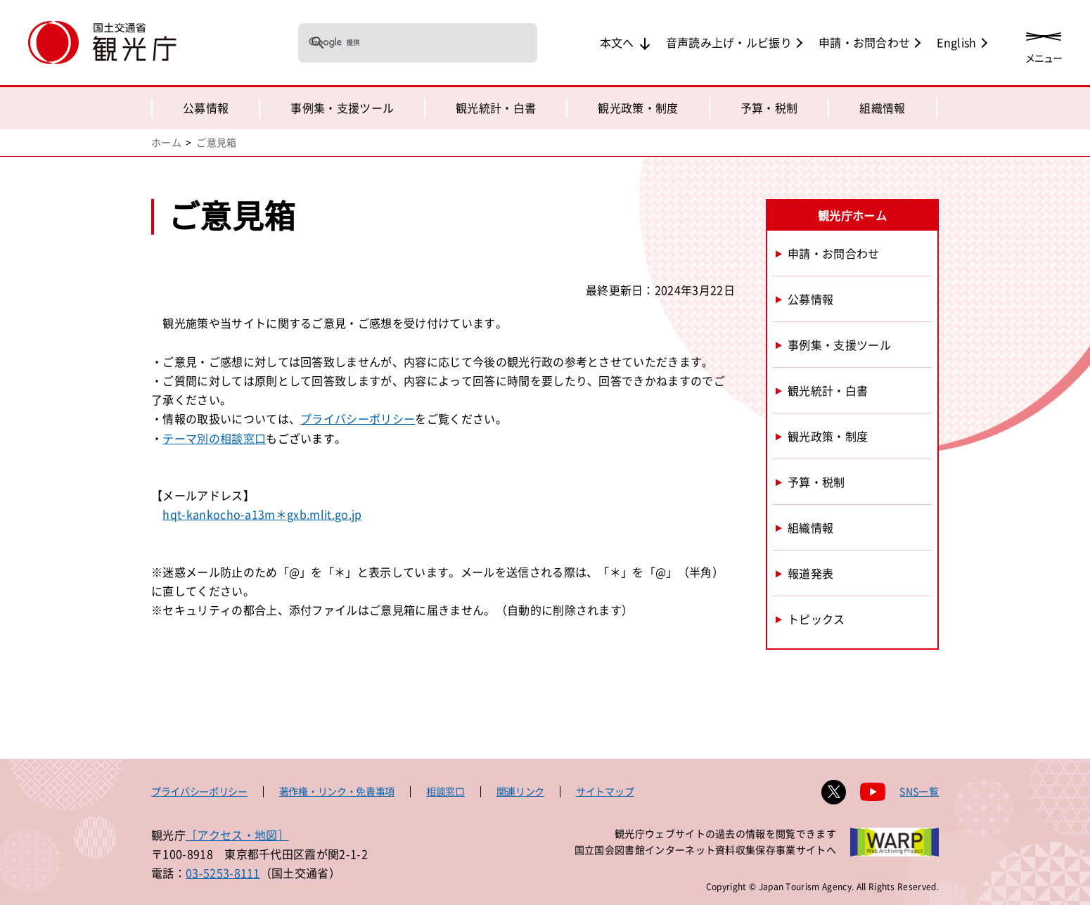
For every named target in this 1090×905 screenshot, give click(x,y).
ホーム (166, 142)
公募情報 (206, 107)
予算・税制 (769, 107)
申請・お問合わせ (865, 42)
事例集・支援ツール (342, 107)
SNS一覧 (919, 791)
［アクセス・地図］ (237, 834)
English (956, 42)
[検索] (399, 42)
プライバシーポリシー (357, 418)
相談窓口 (445, 791)
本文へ (617, 42)
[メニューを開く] (1043, 44)
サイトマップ (605, 791)
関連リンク (520, 791)
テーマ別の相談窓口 (214, 438)
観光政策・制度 (638, 107)
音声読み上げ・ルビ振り (729, 42)
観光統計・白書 (496, 107)
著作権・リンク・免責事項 (337, 791)
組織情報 (882, 107)
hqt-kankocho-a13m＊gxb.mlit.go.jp (261, 514)
